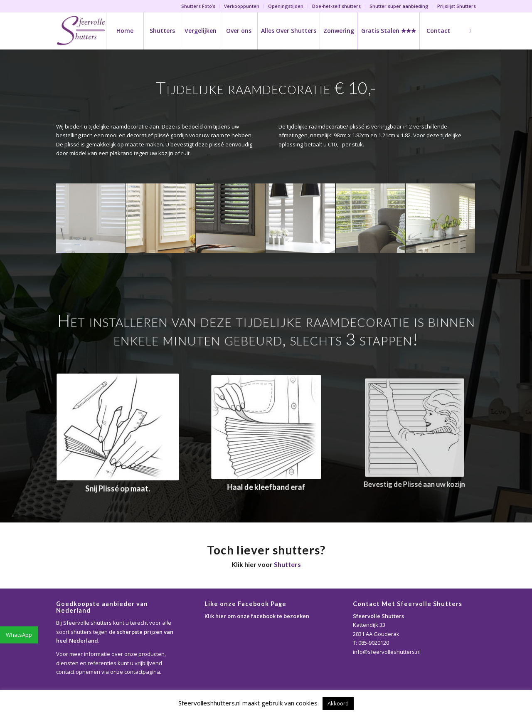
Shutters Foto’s (198, 6)
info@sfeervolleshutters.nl (387, 652)
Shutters (287, 564)
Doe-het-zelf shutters (336, 6)
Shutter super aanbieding (399, 6)
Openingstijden (285, 6)
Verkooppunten (241, 6)
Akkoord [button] (338, 703)
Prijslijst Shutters (456, 6)
